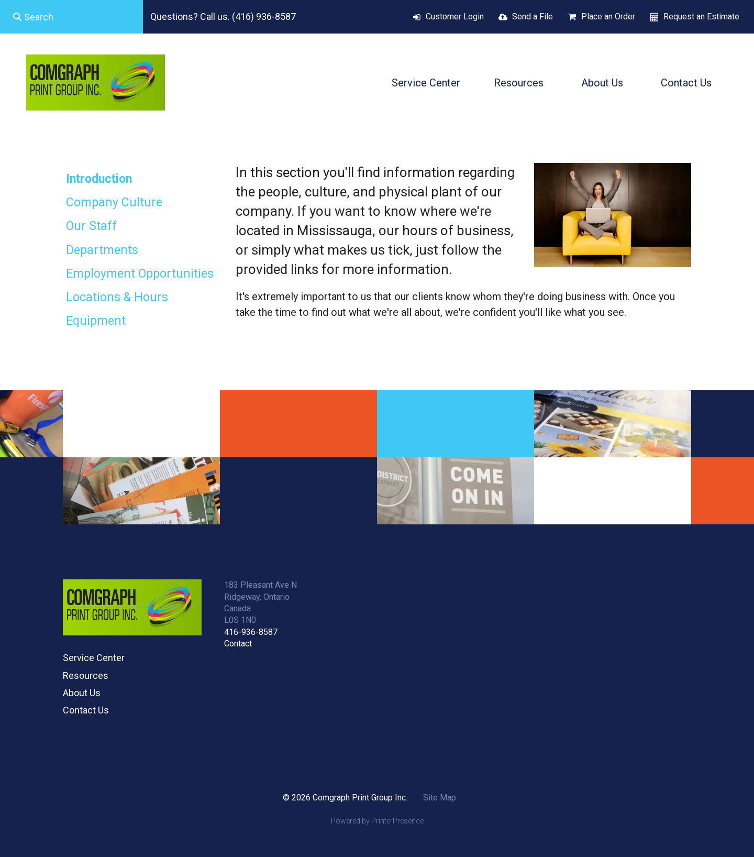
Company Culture (114, 202)
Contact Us (686, 82)
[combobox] (71, 16)
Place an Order (608, 16)
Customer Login (455, 16)
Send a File (532, 16)
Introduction (99, 179)
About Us (602, 82)
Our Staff (91, 226)
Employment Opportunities (140, 274)
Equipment (96, 321)
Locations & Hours (117, 297)
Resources (519, 82)
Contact (238, 644)
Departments (102, 250)
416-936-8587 (251, 632)
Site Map (439, 798)
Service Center (426, 82)
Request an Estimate (701, 16)
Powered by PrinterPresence (377, 821)
